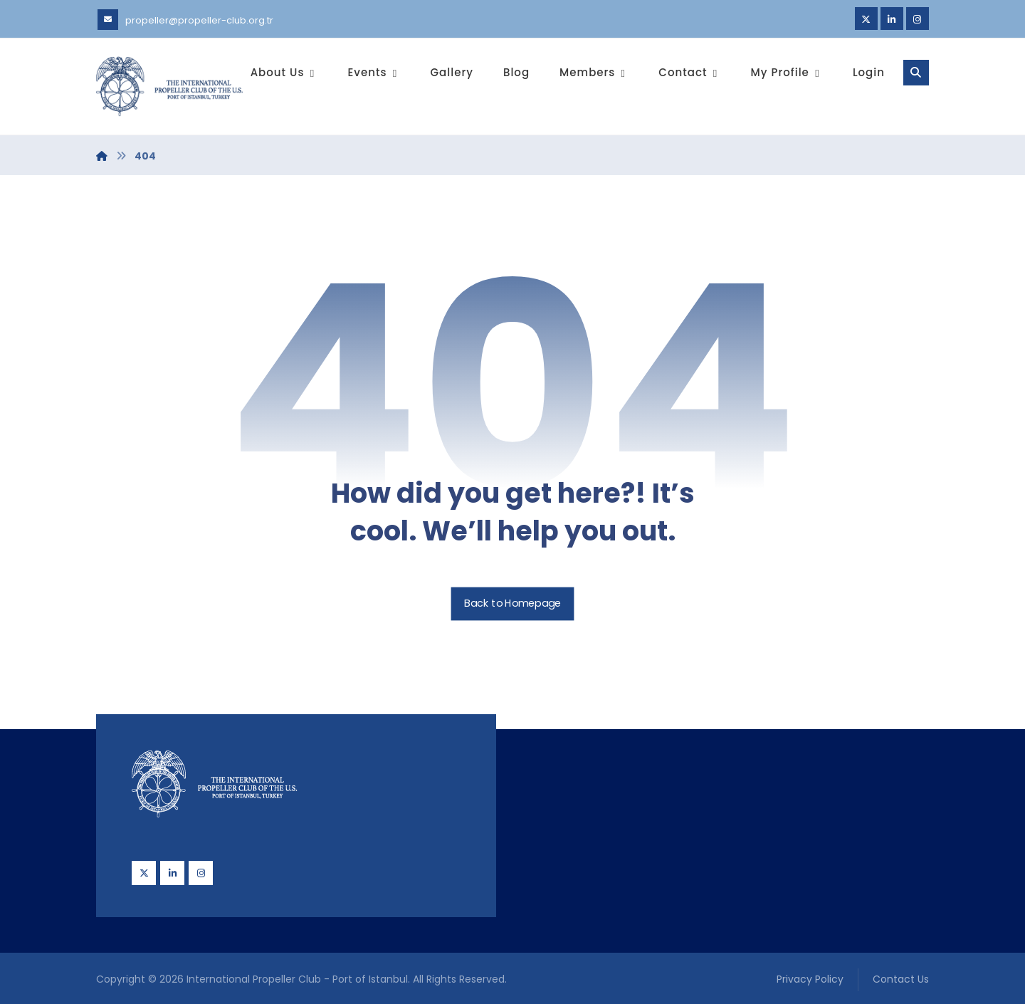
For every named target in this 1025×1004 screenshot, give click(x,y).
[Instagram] (917, 18)
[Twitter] (866, 18)
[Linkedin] (892, 18)
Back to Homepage (513, 604)
